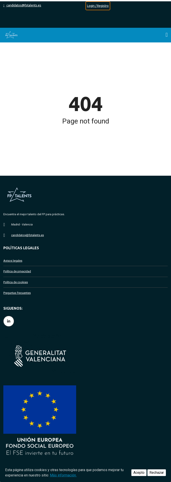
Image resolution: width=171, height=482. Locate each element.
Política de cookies (15, 282)
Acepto (139, 472)
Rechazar (156, 472)
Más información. (63, 475)
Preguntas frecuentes (17, 293)
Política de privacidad (17, 271)
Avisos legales (12, 260)
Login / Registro (98, 6)
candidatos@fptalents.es (22, 5)
